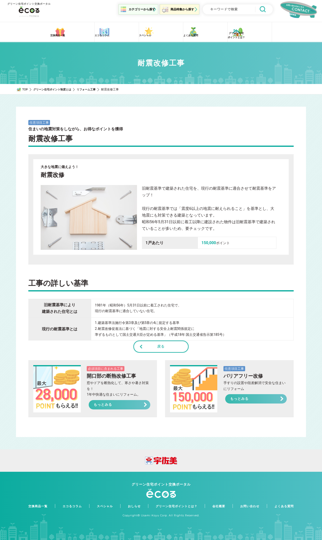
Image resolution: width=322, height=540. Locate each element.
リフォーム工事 (91, 86)
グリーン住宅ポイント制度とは (55, 86)
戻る (161, 343)
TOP (25, 86)
